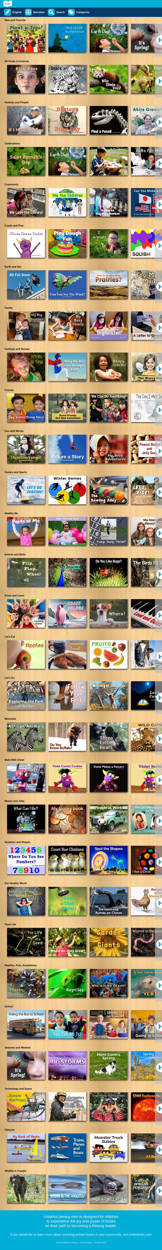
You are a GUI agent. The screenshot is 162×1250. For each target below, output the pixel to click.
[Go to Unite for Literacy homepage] (7, 3)
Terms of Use (85, 1242)
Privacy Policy (100, 1242)
